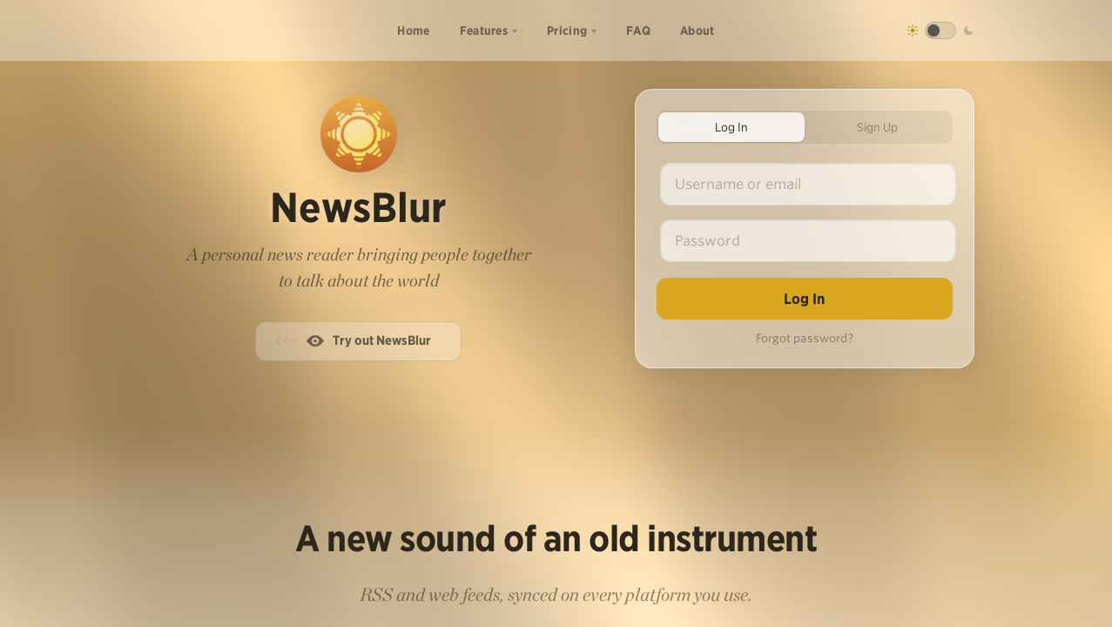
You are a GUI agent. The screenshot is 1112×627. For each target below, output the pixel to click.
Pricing (567, 30)
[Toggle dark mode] (940, 30)
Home (413, 30)
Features (484, 30)
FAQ (638, 30)
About (697, 30)
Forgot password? (804, 338)
